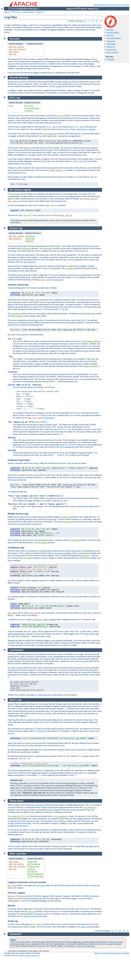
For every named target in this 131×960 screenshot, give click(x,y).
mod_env (33, 613)
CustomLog (30, 236)
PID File (11, 906)
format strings (58, 280)
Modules (97, 5)
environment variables (63, 553)
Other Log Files (112, 52)
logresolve (33, 349)
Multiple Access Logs (18, 514)
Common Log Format (18, 285)
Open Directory (29, 262)
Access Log (110, 41)
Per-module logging (113, 38)
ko (96, 21)
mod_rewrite (13, 201)
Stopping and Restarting (33, 916)
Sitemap (126, 5)
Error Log (109, 35)
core (11, 106)
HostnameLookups (91, 341)
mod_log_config (16, 47)
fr (89, 21)
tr (101, 21)
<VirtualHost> (90, 808)
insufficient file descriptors (18, 826)
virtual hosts (39, 805)
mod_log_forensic (17, 49)
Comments (110, 59)
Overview (109, 30)
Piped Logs (110, 47)
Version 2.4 (40, 12)
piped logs (47, 695)
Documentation (28, 12)
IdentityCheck (91, 366)
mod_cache (12, 613)
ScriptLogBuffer (35, 874)
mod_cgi (12, 54)
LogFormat (30, 239)
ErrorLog (28, 106)
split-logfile (89, 846)
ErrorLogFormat (32, 108)
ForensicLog (33, 867)
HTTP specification (67, 447)
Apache (6, 12)
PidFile (31, 869)
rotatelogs (39, 731)
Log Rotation (111, 44)
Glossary (118, 5)
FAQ (112, 5)
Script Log (13, 921)
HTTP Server (16, 12)
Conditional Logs (16, 548)
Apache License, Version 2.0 (28, 955)
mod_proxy (91, 199)
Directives (105, 5)
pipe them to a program (86, 129)
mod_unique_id (58, 170)
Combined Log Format (19, 460)
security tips (60, 86)
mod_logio (14, 52)
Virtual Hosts (111, 49)
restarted (85, 661)
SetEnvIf (29, 241)
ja (93, 21)
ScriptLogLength (35, 876)
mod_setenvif (15, 239)
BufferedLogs (33, 864)
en (85, 21)
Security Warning (112, 32)
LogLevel (28, 111)
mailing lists (90, 946)
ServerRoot (18, 316)
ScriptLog (32, 872)
